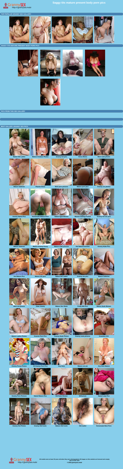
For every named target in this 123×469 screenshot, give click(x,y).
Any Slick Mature (104, 365)
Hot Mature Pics (19, 275)
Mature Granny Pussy (41, 245)
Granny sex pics (83, 275)
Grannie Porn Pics (41, 335)
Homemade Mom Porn (104, 425)
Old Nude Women (62, 395)
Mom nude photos (104, 156)
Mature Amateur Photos (41, 156)
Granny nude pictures (83, 335)
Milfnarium (83, 395)
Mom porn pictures (62, 185)
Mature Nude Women (104, 305)
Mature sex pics (41, 275)
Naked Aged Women (62, 215)
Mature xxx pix (83, 365)
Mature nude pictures (62, 245)
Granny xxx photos (104, 185)
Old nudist (83, 425)
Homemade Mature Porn (41, 215)
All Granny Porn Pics (41, 365)
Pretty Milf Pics (83, 305)
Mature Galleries (19, 185)
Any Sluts (62, 365)
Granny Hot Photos (19, 425)
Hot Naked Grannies (83, 245)
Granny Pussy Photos (19, 365)
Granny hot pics (62, 156)
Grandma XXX (104, 335)
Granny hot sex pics (104, 215)
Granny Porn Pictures (19, 395)
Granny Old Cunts (41, 425)
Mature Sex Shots (62, 305)
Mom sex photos (19, 305)
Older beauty (41, 305)
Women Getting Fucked (83, 215)
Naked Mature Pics (41, 395)
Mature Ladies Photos (19, 335)
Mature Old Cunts (62, 425)
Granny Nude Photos (62, 335)
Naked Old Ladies (19, 156)
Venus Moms (83, 156)
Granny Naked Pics (19, 215)
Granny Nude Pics (104, 245)
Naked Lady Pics (104, 395)
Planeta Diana (41, 185)
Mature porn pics (83, 185)
